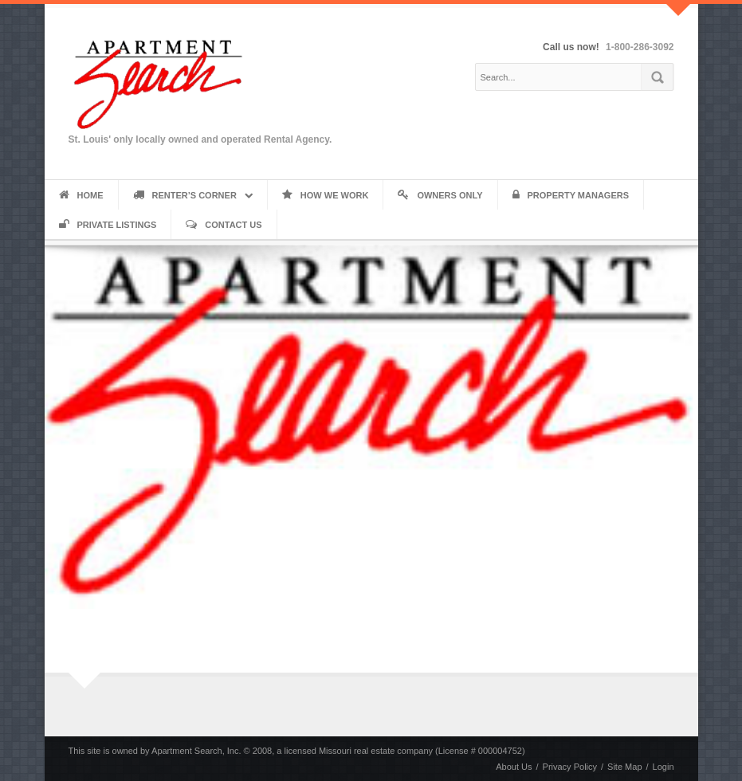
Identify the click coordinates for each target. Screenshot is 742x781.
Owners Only (440, 195)
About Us (514, 766)
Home (81, 195)
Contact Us (223, 225)
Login (663, 766)
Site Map (624, 766)
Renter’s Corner (185, 195)
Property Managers (571, 195)
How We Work (325, 195)
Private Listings (108, 225)
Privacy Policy (570, 766)
